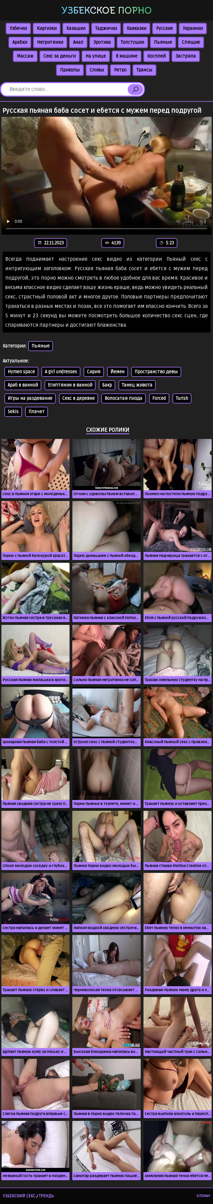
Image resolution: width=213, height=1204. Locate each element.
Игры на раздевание (30, 398)
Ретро (120, 70)
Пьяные (163, 42)
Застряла (186, 56)
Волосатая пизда (123, 398)
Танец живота (137, 385)
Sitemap (203, 1196)
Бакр (107, 385)
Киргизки (47, 28)
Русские (164, 28)
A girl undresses (61, 372)
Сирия (94, 372)
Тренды (47, 1195)
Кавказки (136, 28)
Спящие (191, 42)
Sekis (13, 412)
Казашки (75, 28)
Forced (159, 398)
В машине (126, 56)
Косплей (156, 56)
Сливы (97, 70)
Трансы (144, 70)
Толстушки (132, 42)
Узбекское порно (106, 10)
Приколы (70, 70)
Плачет (37, 412)
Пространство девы (156, 372)
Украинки (193, 28)
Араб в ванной (23, 385)
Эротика (102, 42)
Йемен (118, 372)
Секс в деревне (78, 398)
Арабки (19, 42)
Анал (78, 42)
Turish (182, 398)
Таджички (106, 28)
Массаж (25, 56)
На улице (96, 56)
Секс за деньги (59, 56)
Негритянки (50, 42)
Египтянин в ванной (70, 385)
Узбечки (18, 28)
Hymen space (21, 372)
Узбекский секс (19, 1195)
